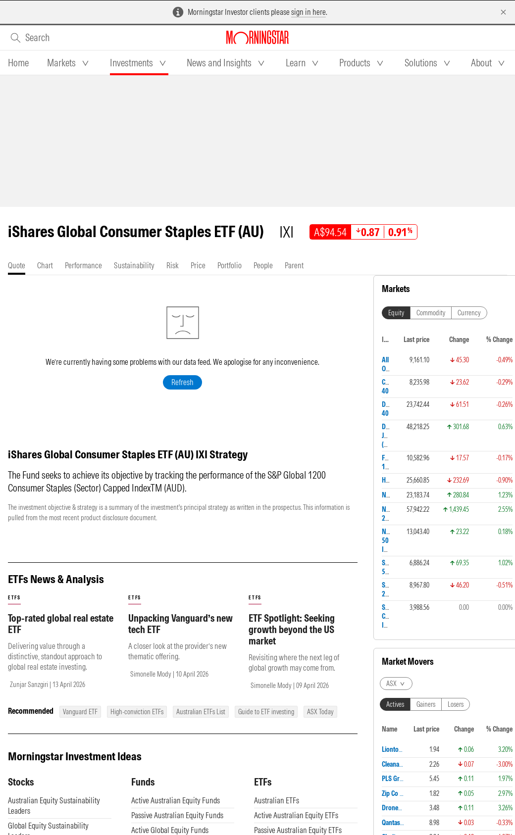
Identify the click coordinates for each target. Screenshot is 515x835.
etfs (14, 597)
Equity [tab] (396, 312)
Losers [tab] (456, 704)
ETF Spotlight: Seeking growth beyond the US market (292, 629)
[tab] (18, 62)
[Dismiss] (503, 12)
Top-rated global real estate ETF (60, 623)
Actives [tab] (395, 704)
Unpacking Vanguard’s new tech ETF (180, 623)
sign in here (308, 12)
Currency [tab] (469, 312)
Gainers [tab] (425, 704)
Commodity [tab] (430, 312)
